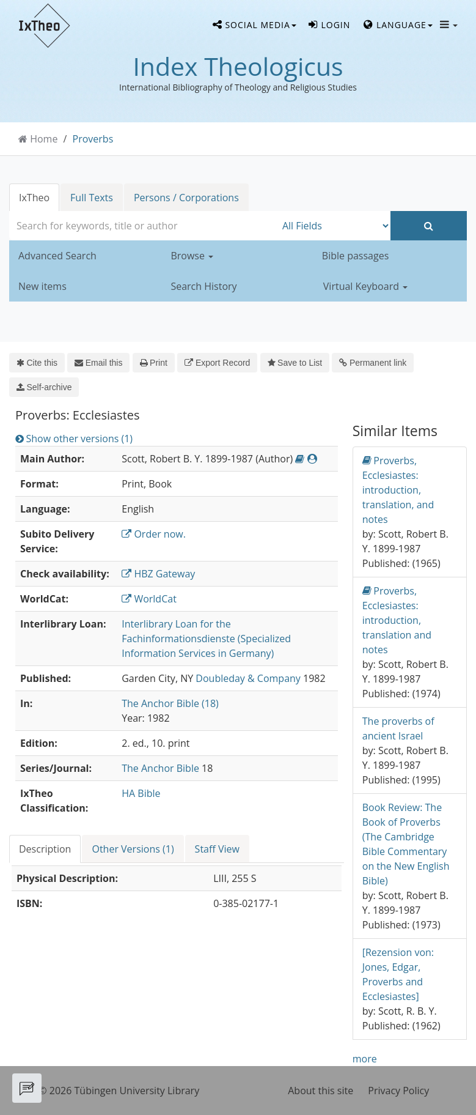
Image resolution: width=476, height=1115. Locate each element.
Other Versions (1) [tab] (133, 849)
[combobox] (142, 225)
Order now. (154, 534)
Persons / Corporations (186, 197)
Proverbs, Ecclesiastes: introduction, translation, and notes (398, 489)
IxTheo (34, 197)
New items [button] (42, 286)
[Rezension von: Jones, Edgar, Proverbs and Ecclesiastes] (398, 974)
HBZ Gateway (158, 573)
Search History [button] (203, 286)
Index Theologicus (238, 66)
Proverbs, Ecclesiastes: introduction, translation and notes (396, 619)
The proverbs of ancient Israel (398, 728)
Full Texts (91, 197)
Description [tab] (45, 849)
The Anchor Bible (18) (170, 703)
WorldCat (149, 599)
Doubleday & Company (248, 678)
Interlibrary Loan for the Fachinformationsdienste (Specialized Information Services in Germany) (206, 638)
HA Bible (141, 793)
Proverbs (93, 139)
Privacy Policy (398, 1090)
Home (43, 139)
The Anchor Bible (160, 768)
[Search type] (333, 225)
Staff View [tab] (217, 849)
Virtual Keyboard (365, 286)
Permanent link (372, 363)
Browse (191, 255)
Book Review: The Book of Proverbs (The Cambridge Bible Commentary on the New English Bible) (406, 844)
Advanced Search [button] (57, 255)
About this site (320, 1090)
